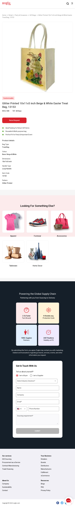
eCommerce (45, 476)
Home (4, 15)
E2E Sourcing (6, 459)
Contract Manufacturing (10, 466)
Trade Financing (7, 469)
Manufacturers (46, 469)
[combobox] (36, 381)
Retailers (44, 459)
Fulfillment (44, 472)
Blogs (43, 484)
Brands (43, 462)
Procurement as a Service (11, 462)
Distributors (45, 466)
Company (5, 484)
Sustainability (7, 487)
